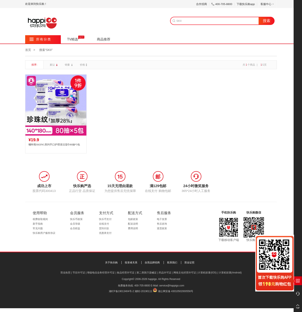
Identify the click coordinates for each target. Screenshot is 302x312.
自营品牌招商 (152, 262)
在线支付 (104, 223)
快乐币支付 (105, 219)
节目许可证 (79, 272)
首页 (28, 50)
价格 (84, 64)
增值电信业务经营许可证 (101, 272)
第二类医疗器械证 (147, 272)
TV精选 (72, 39)
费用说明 (133, 228)
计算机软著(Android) (230, 272)
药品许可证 (165, 272)
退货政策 (162, 228)
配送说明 (133, 223)
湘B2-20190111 (143, 291)
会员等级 (75, 223)
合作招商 (201, 4)
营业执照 (65, 272)
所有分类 (40, 39)
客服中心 (267, 4)
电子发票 (162, 219)
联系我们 (172, 262)
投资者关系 (131, 262)
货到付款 (104, 228)
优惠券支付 (105, 233)
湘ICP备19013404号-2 (121, 291)
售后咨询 (162, 223)
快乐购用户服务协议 (44, 233)
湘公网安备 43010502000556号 (175, 291)
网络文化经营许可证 (184, 272)
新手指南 (38, 223)
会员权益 (75, 228)
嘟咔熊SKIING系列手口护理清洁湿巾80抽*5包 (54, 144)
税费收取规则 (40, 219)
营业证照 (189, 262)
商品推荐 (103, 39)
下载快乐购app (246, 4)
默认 (53, 64)
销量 (67, 64)
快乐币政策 (76, 219)
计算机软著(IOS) (207, 272)
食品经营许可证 (125, 272)
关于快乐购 (111, 262)
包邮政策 (133, 219)
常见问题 (38, 228)
